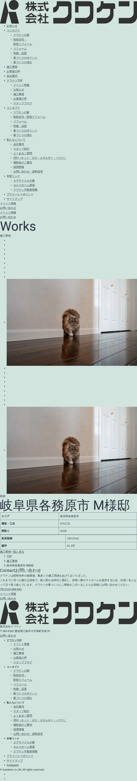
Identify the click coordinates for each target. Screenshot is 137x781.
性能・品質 (20, 53)
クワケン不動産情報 (25, 189)
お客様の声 (13, 71)
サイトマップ (15, 198)
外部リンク (13, 176)
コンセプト (13, 30)
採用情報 (18, 167)
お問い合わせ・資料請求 (28, 171)
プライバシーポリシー (20, 194)
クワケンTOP (14, 80)
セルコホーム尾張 (24, 185)
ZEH (40, 720)
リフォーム (20, 48)
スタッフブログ (22, 103)
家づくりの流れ (22, 62)
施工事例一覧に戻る (12, 551)
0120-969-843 (11, 589)
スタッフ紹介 (21, 148)
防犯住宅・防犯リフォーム (29, 116)
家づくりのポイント (25, 57)
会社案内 (12, 76)
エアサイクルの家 (24, 180)
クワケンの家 (21, 35)
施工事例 (12, 66)
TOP (9, 556)
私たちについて (16, 139)
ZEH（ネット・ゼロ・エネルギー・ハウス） (40, 157)
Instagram (13, 765)
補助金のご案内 (22, 162)
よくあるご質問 (22, 153)
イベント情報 (21, 85)
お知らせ (12, 25)
